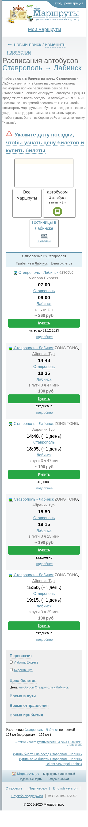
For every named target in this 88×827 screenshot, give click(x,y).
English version (65, 788)
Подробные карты (30, 779)
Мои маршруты (44, 29)
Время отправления (29, 705)
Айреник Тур (43, 354)
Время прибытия (26, 715)
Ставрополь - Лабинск (36, 272)
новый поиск (27, 44)
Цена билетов (23, 680)
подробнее (44, 337)
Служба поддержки (27, 796)
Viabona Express (43, 278)
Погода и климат (58, 779)
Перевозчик (21, 656)
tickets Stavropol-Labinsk (64, 764)
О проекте (14, 788)
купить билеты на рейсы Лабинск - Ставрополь (59, 743)
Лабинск (44, 304)
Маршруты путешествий (59, 774)
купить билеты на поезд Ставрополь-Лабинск (47, 754)
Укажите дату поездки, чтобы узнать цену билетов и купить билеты (45, 142)
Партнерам (37, 788)
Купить (44, 323)
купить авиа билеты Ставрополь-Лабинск (50, 759)
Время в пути (23, 696)
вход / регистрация (69, 3)
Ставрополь (44, 291)
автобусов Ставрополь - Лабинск (44, 687)
